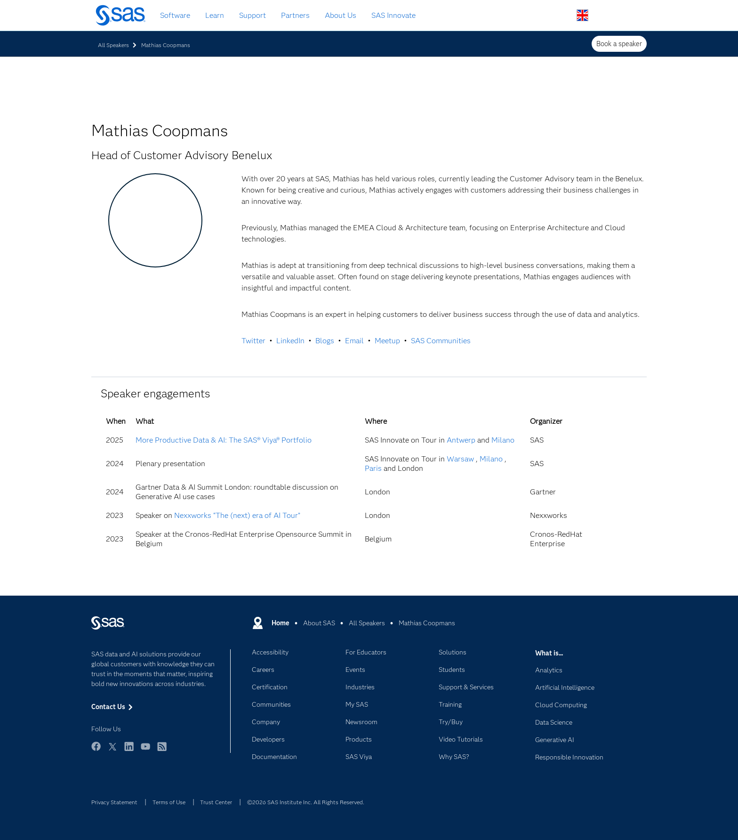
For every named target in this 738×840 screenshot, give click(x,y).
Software (175, 15)
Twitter (253, 340)
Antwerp (461, 440)
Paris (373, 468)
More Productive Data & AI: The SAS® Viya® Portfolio (224, 440)
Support (252, 15)
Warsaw (460, 458)
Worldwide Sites (582, 15)
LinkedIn (290, 340)
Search (560, 16)
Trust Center (216, 802)
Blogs (324, 340)
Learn (214, 15)
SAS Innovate (393, 15)
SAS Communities (441, 340)
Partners (295, 15)
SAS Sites (627, 16)
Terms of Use (168, 802)
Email (354, 340)
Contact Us (604, 16)
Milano (502, 440)
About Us (340, 15)
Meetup (387, 340)
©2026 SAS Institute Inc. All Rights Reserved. (305, 802)
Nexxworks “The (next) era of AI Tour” (237, 515)
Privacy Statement (114, 802)
